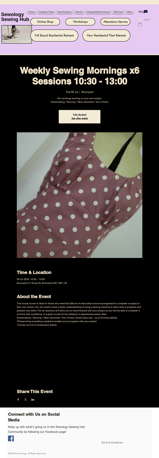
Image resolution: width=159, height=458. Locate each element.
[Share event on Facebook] (18, 399)
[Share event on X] (25, 399)
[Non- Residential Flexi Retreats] (106, 35)
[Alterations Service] (115, 21)
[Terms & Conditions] (112, 442)
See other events (79, 118)
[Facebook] (11, 438)
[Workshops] (80, 21)
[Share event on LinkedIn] (32, 399)
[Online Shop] (45, 21)
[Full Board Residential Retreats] (54, 35)
